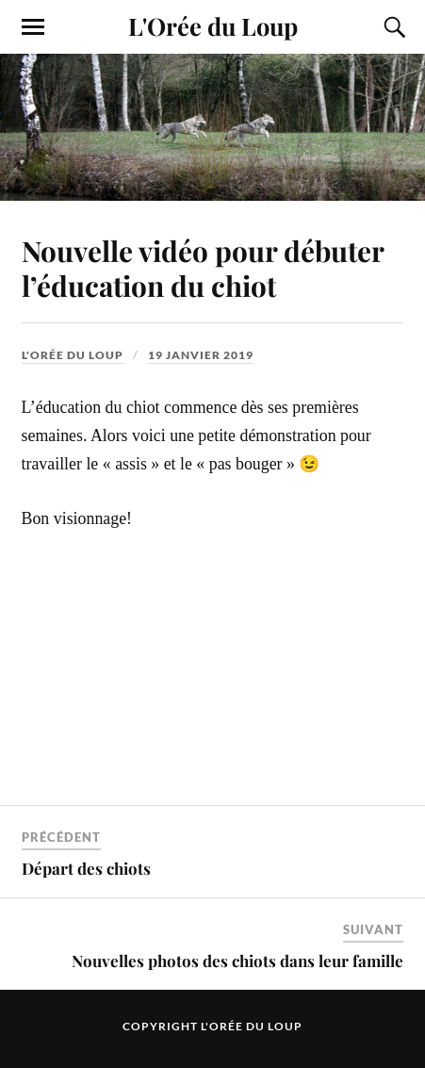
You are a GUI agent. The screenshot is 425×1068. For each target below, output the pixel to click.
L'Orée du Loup (213, 25)
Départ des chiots (86, 868)
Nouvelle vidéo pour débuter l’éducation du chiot (203, 268)
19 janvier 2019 (200, 355)
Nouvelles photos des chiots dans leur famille (237, 960)
